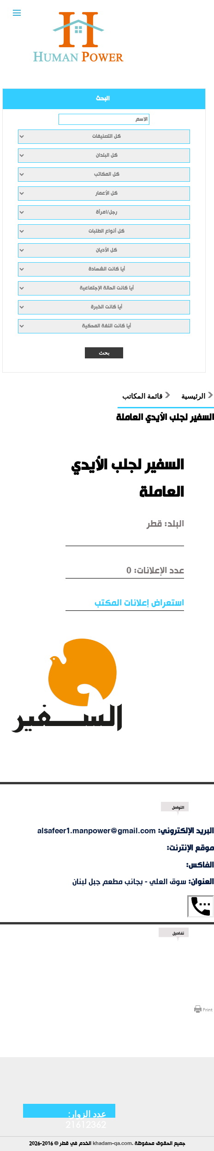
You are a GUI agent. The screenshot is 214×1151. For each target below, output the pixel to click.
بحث (104, 353)
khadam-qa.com (112, 1144)
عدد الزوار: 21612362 (85, 1119)
